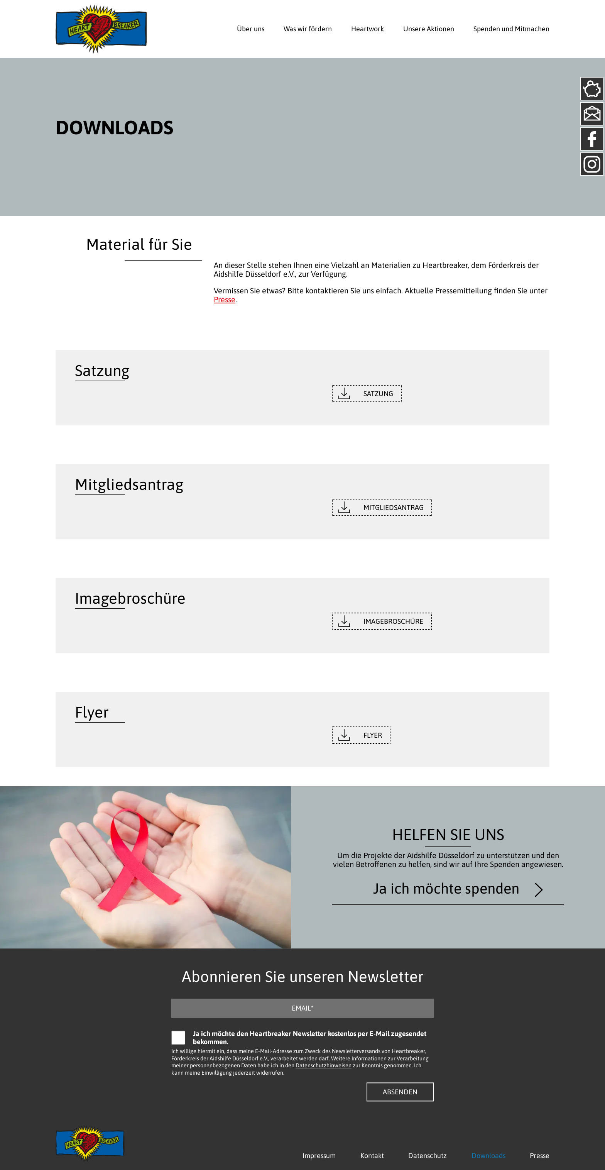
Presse (224, 299)
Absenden (400, 1092)
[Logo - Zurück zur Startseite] (101, 29)
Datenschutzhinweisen (324, 1066)
